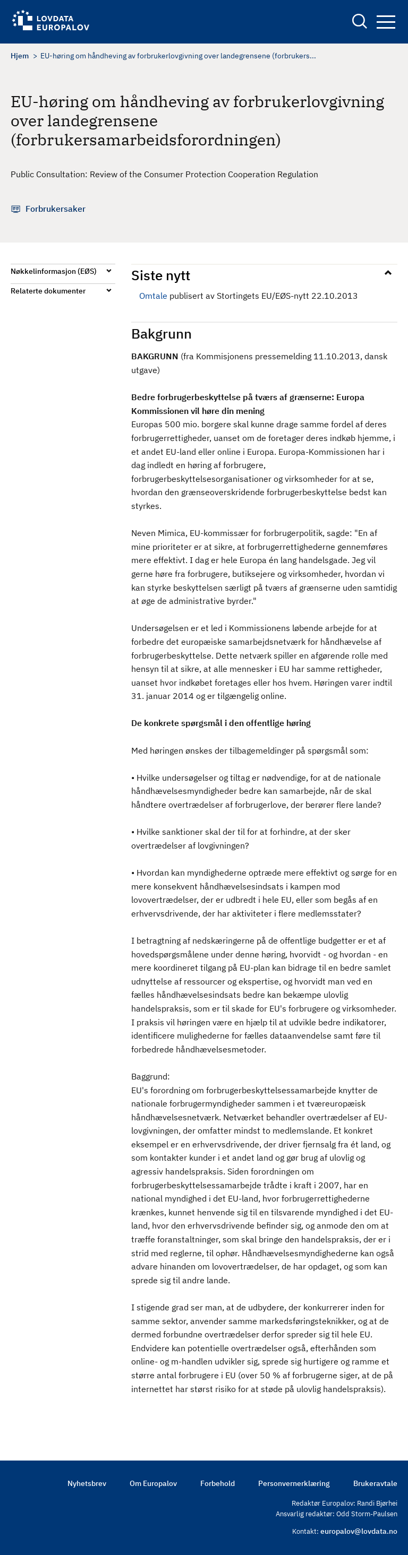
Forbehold (217, 1483)
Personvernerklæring (294, 1483)
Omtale (153, 295)
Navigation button (386, 22)
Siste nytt (160, 275)
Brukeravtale (375, 1483)
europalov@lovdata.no (358, 1531)
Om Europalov (153, 1483)
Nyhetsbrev (86, 1483)
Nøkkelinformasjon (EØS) (54, 271)
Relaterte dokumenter (48, 291)
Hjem (20, 56)
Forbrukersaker (56, 208)
